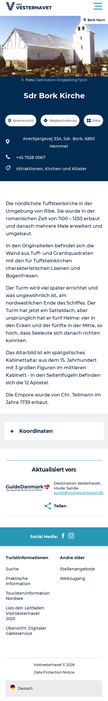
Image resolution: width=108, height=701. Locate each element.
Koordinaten (31, 431)
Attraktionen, (30, 168)
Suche (12, 569)
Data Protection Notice (54, 672)
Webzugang (72, 578)
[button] (80, 6)
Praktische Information (18, 581)
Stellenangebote (77, 569)
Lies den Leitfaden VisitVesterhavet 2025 (25, 613)
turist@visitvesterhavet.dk (78, 492)
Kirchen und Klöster (66, 168)
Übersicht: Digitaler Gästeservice (26, 631)
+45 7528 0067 (30, 157)
